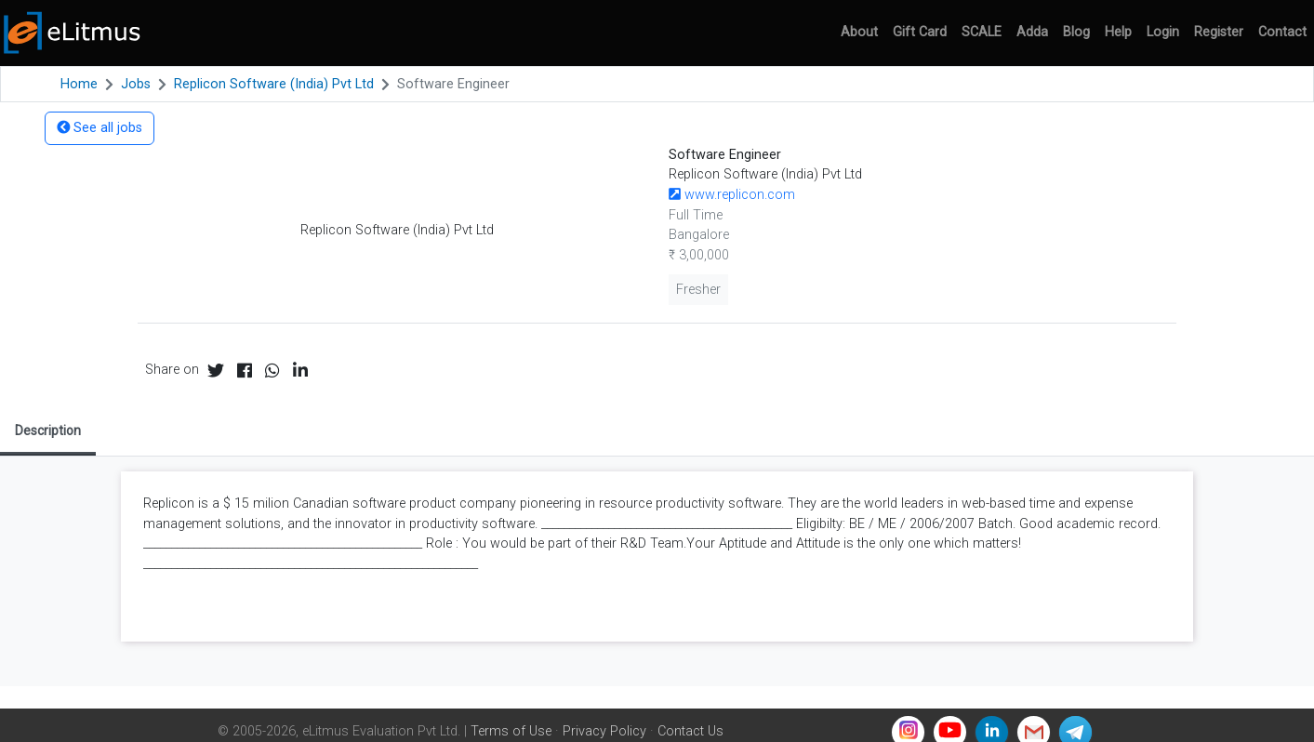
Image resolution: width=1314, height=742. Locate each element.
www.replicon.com (732, 195)
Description (48, 430)
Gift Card (920, 32)
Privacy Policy (604, 731)
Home (79, 84)
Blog (1076, 32)
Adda (1032, 32)
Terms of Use (511, 731)
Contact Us (690, 731)
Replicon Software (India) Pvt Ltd (274, 84)
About (859, 32)
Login (1163, 32)
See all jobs (99, 128)
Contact (1282, 32)
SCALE (982, 32)
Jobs (136, 84)
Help (1118, 32)
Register (1218, 32)
